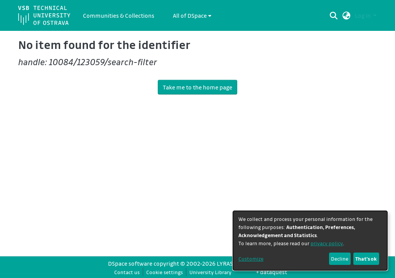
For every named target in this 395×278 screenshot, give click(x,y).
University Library (210, 272)
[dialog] (310, 240)
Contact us (127, 272)
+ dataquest (271, 272)
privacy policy (327, 243)
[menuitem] (192, 15)
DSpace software (130, 263)
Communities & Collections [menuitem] (118, 15)
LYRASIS (227, 263)
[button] (346, 15)
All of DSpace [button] (190, 15)
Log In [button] (363, 15)
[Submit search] (334, 15)
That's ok (366, 258)
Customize (250, 258)
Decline (339, 258)
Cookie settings (164, 272)
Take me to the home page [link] (197, 87)
